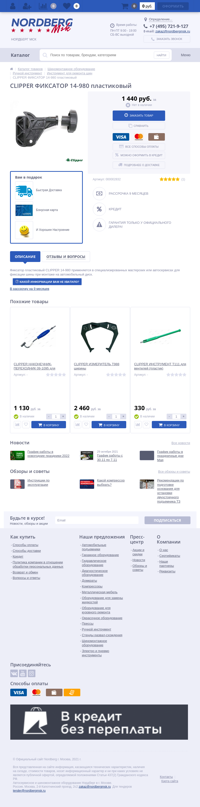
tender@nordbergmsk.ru (29, 790)
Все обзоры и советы (174, 471)
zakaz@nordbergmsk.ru (172, 31)
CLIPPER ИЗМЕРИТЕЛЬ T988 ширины (96, 366)
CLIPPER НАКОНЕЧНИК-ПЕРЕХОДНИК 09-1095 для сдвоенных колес (34, 368)
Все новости (180, 443)
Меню (185, 55)
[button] (29, 289)
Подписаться (167, 520)
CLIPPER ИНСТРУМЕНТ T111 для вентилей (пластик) (160, 366)
